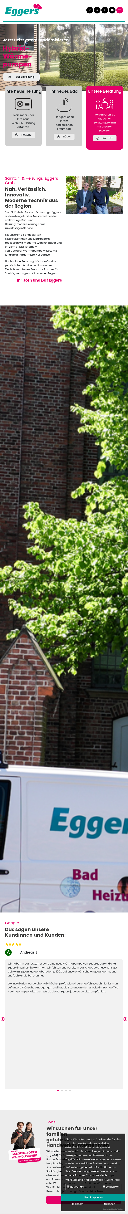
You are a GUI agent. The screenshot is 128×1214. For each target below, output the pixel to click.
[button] (58, 1090)
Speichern (77, 1204)
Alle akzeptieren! (93, 1197)
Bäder (64, 144)
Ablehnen (109, 1204)
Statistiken (111, 1187)
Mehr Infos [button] (113, 1180)
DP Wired (119, 1209)
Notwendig (75, 1187)
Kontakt (104, 146)
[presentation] (2, 1019)
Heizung (23, 142)
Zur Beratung (21, 77)
